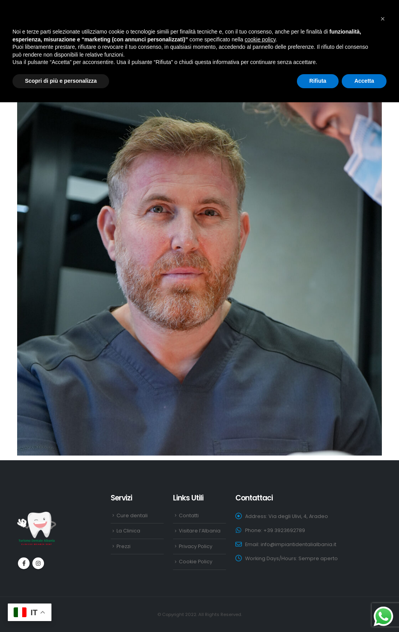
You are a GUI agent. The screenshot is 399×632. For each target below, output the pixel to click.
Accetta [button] (364, 81)
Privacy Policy (195, 546)
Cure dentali (132, 515)
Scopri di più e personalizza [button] (61, 81)
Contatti (189, 515)
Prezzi (124, 546)
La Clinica (128, 530)
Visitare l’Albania (200, 530)
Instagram (38, 563)
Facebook (24, 563)
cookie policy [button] (260, 39)
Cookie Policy (195, 561)
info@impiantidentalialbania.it (298, 544)
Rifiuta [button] (318, 81)
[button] (382, 18)
